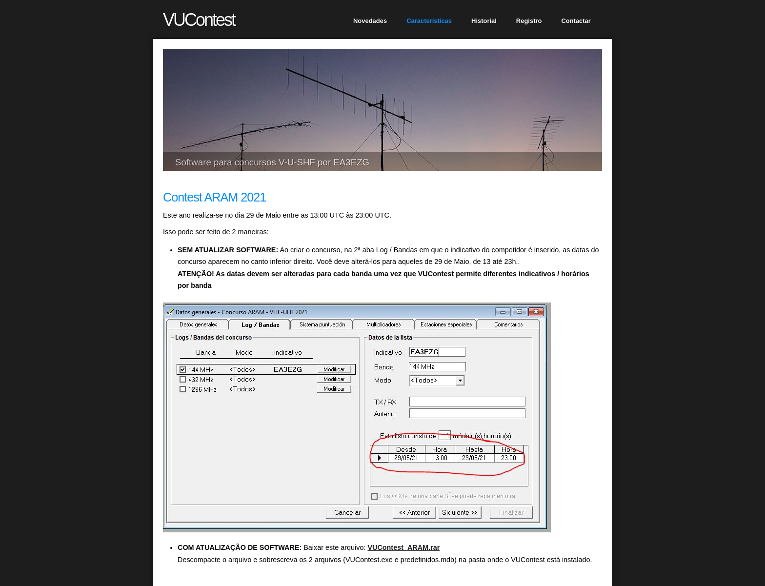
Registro (529, 20)
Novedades (370, 20)
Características (429, 20)
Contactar (575, 20)
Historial (484, 20)
